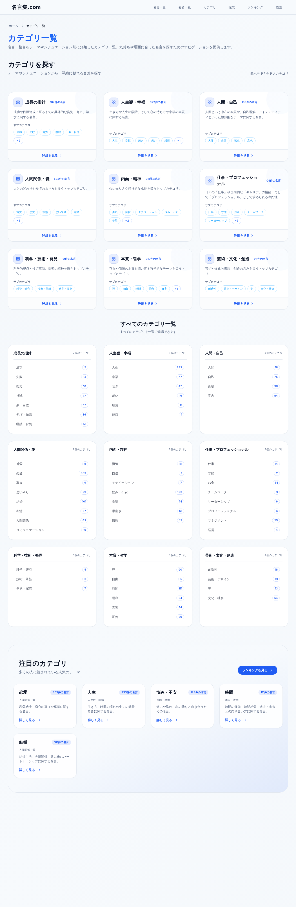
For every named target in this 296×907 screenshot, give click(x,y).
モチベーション (147, 212)
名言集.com (26, 7)
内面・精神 (131, 178)
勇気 (115, 212)
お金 (237, 212)
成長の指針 (35, 102)
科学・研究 (23, 288)
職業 (232, 7)
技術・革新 (44, 288)
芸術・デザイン (233, 288)
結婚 (76, 212)
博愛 (19, 212)
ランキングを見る (257, 670)
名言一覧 (159, 7)
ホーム (13, 26)
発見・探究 (65, 288)
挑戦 (58, 132)
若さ (141, 140)
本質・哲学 (131, 258)
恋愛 (32, 212)
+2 (18, 140)
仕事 (211, 212)
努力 (45, 132)
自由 (125, 288)
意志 (250, 140)
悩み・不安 (171, 212)
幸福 (128, 140)
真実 (164, 288)
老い (154, 140)
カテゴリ (209, 7)
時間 (138, 288)
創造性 (212, 288)
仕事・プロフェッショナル (226, 449)
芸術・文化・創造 (233, 258)
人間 (211, 140)
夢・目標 (74, 132)
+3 (18, 220)
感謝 (167, 140)
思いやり (61, 212)
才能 (224, 212)
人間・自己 (227, 102)
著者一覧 (184, 7)
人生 (115, 140)
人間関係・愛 (37, 178)
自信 (128, 212)
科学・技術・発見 (41, 258)
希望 (115, 220)
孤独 (237, 140)
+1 (178, 140)
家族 (45, 212)
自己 (224, 140)
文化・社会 (267, 288)
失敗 (32, 132)
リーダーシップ (217, 220)
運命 (151, 288)
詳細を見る (52, 155)
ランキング (255, 7)
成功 (19, 132)
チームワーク (255, 212)
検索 (279, 7)
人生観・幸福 (133, 102)
